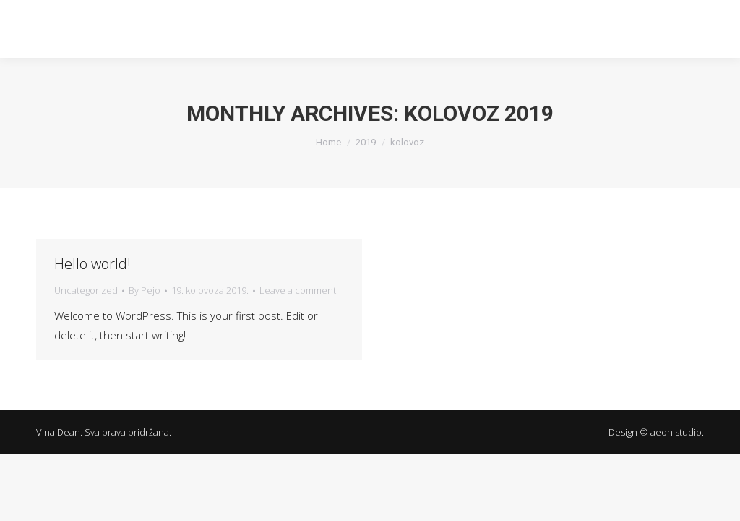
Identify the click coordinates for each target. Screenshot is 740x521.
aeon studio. (677, 432)
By (144, 290)
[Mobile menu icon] (709, 29)
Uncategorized (86, 290)
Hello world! (92, 264)
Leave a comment (297, 290)
